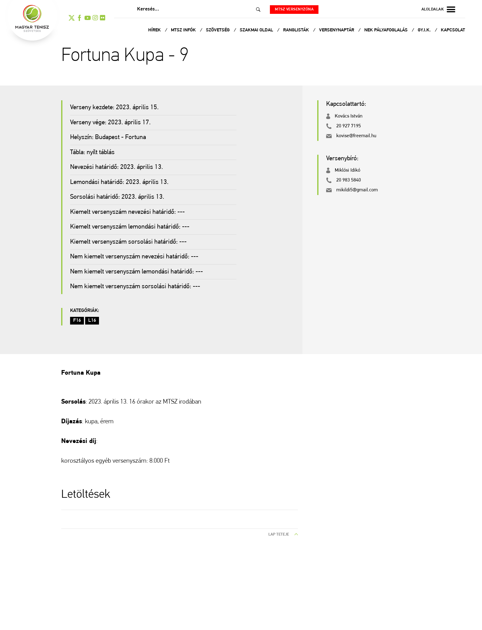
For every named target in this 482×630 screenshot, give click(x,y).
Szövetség (218, 30)
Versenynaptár (337, 30)
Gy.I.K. (425, 30)
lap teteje (283, 534)
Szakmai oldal (257, 30)
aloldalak (438, 9)
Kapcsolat (453, 30)
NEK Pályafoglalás (386, 30)
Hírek (155, 30)
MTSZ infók (184, 30)
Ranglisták (296, 30)
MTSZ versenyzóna (294, 9)
